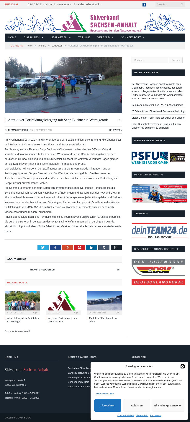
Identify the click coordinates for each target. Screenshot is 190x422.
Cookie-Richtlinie (125, 415)
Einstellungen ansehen (168, 405)
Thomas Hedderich (18, 130)
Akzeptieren (107, 405)
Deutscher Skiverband (80, 368)
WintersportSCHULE (79, 377)
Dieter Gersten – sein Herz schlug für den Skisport (158, 117)
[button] (182, 366)
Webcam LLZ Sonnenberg (82, 386)
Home (12, 37)
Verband (103, 37)
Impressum (155, 415)
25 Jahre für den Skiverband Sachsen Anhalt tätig (158, 111)
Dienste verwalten (105, 393)
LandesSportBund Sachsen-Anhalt (86, 372)
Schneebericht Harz (78, 382)
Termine (84, 37)
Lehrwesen (59, 37)
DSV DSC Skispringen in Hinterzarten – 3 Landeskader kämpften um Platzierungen (65, 4)
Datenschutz (142, 415)
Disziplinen (32, 37)
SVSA (27, 417)
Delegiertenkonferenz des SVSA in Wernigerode (157, 105)
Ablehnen (136, 405)
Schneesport (131, 37)
